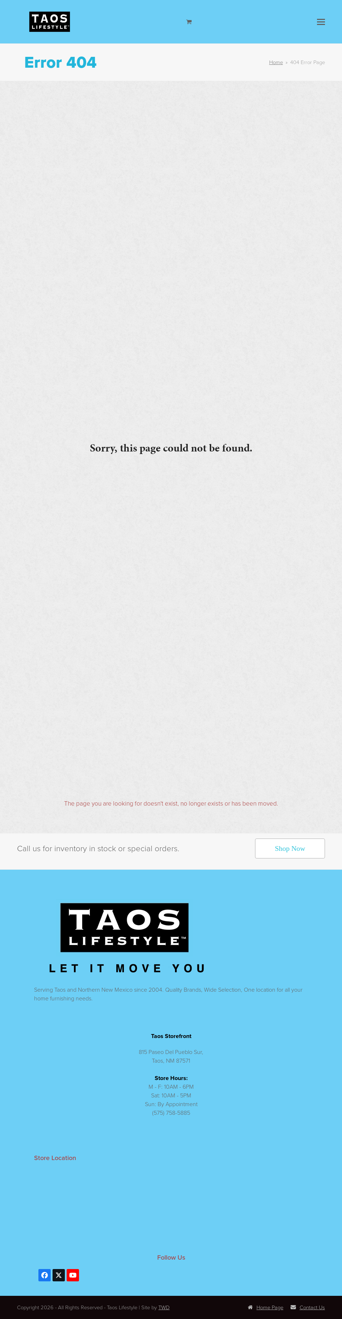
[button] (321, 22)
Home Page (265, 1307)
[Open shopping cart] (189, 22)
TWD (164, 1307)
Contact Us (308, 1307)
